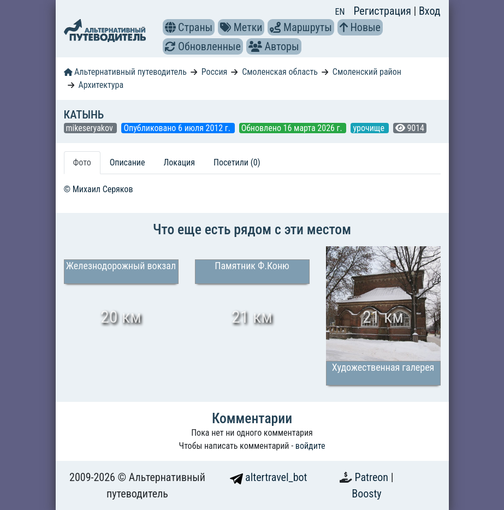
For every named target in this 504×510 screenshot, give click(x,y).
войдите (310, 446)
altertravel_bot (268, 477)
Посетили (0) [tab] (237, 162)
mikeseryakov (90, 128)
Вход (430, 10)
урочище (369, 128)
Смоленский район (367, 72)
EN (340, 12)
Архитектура (100, 85)
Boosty (366, 493)
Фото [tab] (82, 162)
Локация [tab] (179, 162)
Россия (214, 72)
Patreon (373, 477)
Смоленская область (280, 72)
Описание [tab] (127, 162)
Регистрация (383, 10)
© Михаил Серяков (98, 189)
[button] (170, 27)
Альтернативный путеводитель (125, 72)
